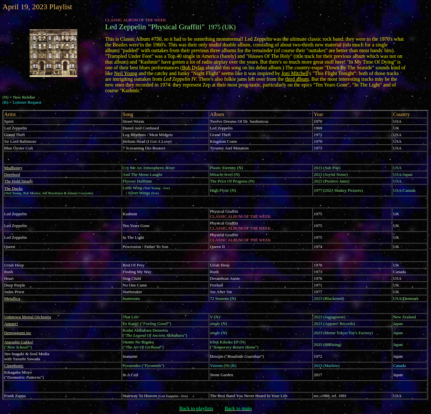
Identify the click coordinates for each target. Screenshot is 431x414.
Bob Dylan (193, 67)
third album (297, 79)
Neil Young (125, 73)
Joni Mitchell (294, 73)
